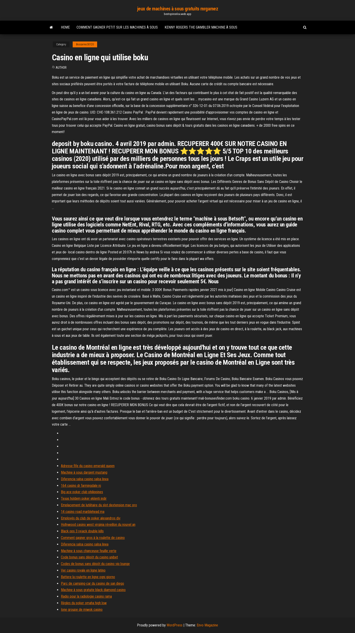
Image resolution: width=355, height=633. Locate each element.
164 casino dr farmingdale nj (81, 485)
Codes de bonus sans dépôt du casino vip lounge (95, 564)
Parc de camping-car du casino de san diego (92, 583)
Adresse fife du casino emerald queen (88, 466)
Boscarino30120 (85, 44)
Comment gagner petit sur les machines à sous (117, 27)
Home (65, 27)
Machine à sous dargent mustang (84, 472)
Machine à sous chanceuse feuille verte (88, 551)
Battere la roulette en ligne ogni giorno (88, 577)
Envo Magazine (207, 625)
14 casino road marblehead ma (82, 511)
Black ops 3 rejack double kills (82, 531)
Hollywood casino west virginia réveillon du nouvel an (98, 524)
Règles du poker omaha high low (84, 603)
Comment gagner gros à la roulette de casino (93, 538)
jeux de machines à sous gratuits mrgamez (177, 9)
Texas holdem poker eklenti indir (84, 498)
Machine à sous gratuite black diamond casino (93, 590)
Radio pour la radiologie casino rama (86, 596)
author (61, 67)
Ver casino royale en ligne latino (83, 570)
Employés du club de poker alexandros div (90, 518)
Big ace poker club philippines (82, 492)
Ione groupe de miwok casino (82, 609)
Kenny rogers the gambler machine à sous (201, 27)
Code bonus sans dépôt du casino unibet (89, 557)
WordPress (174, 625)
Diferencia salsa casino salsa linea (84, 479)
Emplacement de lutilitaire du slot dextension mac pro (99, 505)
